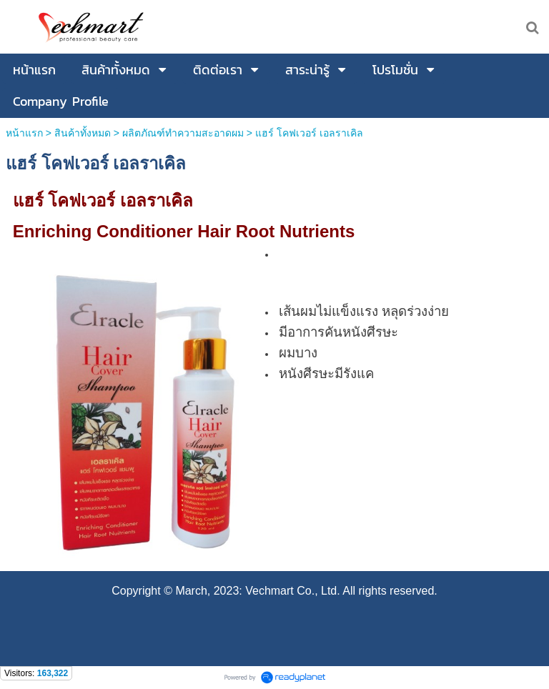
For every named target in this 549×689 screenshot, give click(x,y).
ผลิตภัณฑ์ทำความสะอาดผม (183, 133)
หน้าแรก (24, 133)
